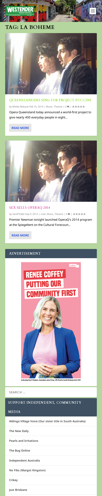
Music (49, 106)
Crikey (13, 480)
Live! (43, 214)
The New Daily (19, 431)
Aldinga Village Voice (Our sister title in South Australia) (47, 421)
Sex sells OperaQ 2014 (29, 208)
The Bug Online (19, 450)
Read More (20, 128)
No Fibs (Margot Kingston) (27, 470)
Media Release (20, 106)
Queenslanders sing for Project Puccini (50, 100)
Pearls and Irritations (23, 441)
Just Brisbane (18, 490)
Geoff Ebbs (18, 214)
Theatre (58, 106)
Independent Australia (24, 460)
